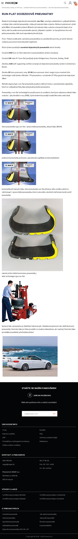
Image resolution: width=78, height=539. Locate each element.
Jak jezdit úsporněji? (47, 518)
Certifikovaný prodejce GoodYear (52, 499)
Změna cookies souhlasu (11, 445)
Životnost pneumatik (47, 522)
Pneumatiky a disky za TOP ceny (12, 7)
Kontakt (42, 430)
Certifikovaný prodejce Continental (52, 495)
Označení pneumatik (9, 514)
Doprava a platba (8, 434)
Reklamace (44, 441)
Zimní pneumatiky (8, 518)
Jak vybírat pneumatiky (48, 514)
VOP (4, 437)
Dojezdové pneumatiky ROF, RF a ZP (15, 529)
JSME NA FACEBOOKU (42, 395)
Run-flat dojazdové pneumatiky (59, 7)
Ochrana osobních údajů (48, 437)
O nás (4, 430)
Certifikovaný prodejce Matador (14, 499)
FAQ (41, 434)
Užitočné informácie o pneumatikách (35, 7)
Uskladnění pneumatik (10, 525)
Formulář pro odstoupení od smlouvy (15, 441)
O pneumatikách (45, 525)
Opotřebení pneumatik (10, 522)
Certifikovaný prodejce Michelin (14, 495)
